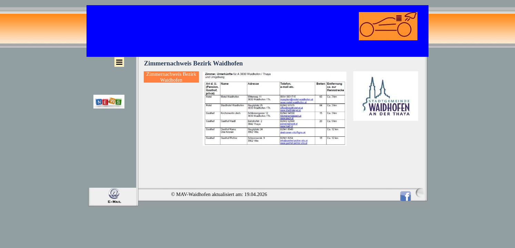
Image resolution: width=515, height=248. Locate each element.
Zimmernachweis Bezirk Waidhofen (171, 77)
